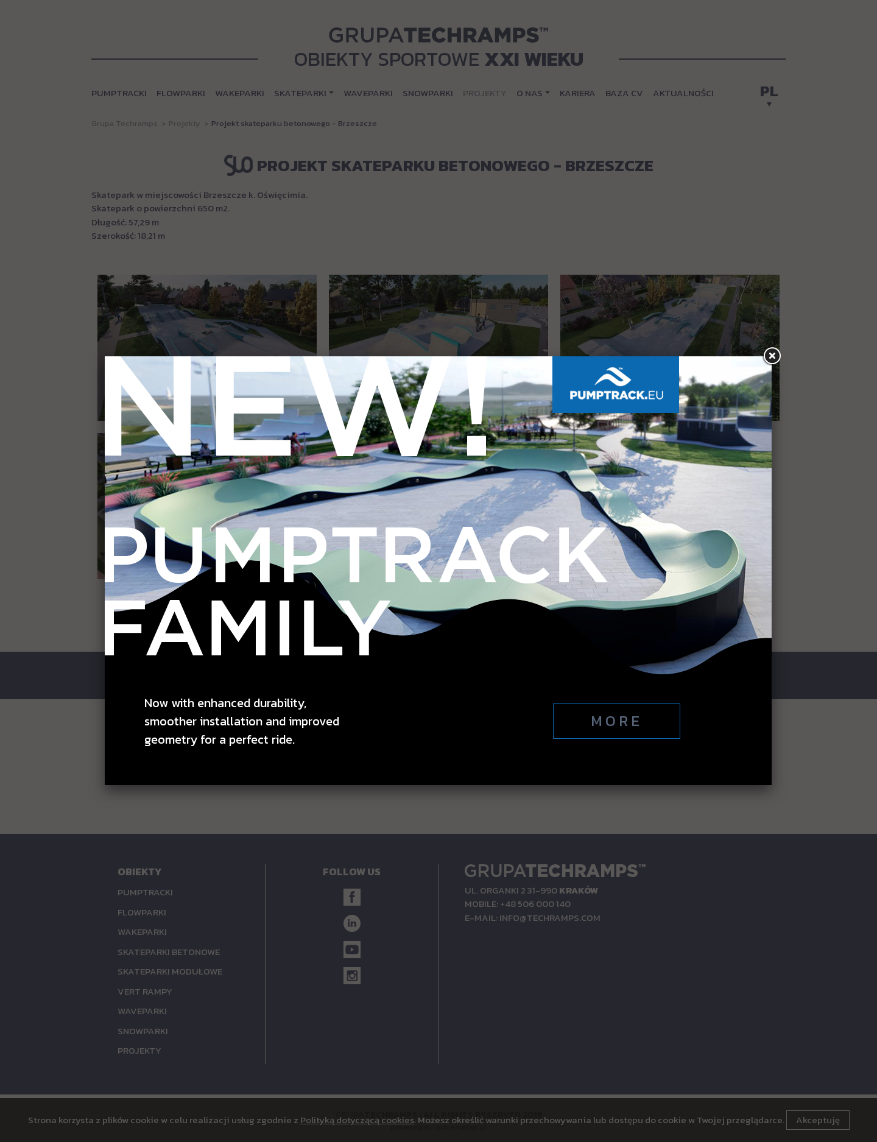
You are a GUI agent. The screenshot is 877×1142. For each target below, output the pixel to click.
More (617, 720)
